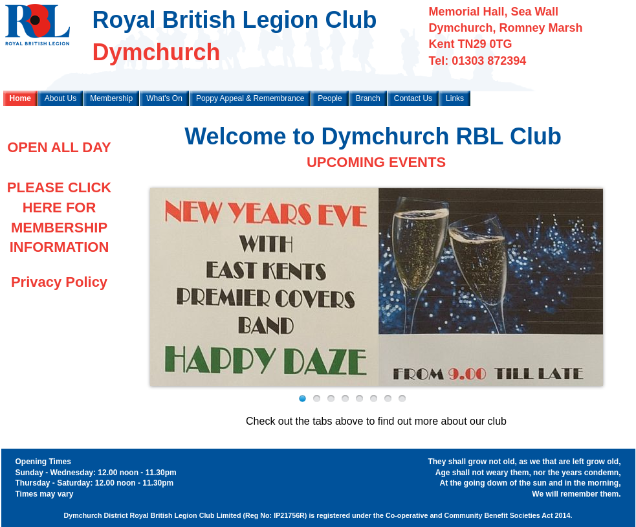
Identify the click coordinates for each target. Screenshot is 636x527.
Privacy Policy (59, 282)
